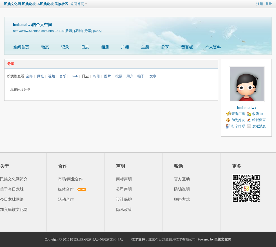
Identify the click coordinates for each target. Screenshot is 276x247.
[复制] (78, 30)
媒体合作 (66, 189)
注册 (259, 4)
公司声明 (124, 189)
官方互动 (182, 179)
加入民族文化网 (14, 209)
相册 (105, 47)
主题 (145, 47)
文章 (153, 76)
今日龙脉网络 (12, 199)
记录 (65, 47)
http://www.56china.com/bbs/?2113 (38, 30)
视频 (51, 76)
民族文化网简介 (14, 179)
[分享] (88, 30)
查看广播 (238, 114)
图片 (107, 76)
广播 (125, 47)
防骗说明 (182, 189)
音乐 (62, 76)
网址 (40, 76)
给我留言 (259, 120)
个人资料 (213, 47)
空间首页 (21, 47)
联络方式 (182, 199)
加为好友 (238, 120)
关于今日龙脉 (12, 189)
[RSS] (97, 30)
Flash (74, 76)
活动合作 (66, 199)
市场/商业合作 (70, 179)
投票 (118, 76)
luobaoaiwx (246, 108)
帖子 (140, 76)
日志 (85, 47)
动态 (45, 47)
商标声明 (124, 179)
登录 (268, 4)
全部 (29, 76)
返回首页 (77, 4)
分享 (165, 47)
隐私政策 (124, 209)
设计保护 (124, 199)
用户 (129, 76)
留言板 (187, 47)
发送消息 (259, 126)
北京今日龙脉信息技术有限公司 (172, 239)
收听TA (257, 114)
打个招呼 (238, 126)
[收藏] (68, 30)
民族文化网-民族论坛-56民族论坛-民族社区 (36, 4)
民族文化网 (222, 239)
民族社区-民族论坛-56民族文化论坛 (96, 239)
